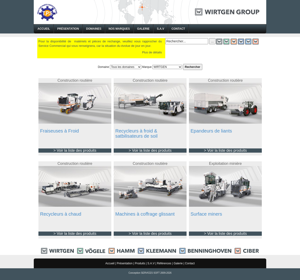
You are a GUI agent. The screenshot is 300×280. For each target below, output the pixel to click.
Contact (178, 28)
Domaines (93, 28)
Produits (140, 263)
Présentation (68, 28)
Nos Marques (119, 28)
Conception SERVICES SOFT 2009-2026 (150, 273)
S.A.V (160, 28)
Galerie (143, 28)
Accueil (44, 28)
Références (164, 263)
